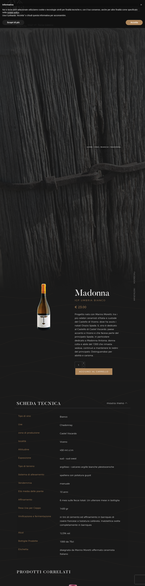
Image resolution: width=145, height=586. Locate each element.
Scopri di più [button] (13, 580)
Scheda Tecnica (39, 405)
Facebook (134, 278)
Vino (96, 147)
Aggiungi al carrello (94, 371)
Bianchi (105, 147)
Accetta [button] (134, 580)
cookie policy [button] (13, 570)
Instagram (134, 294)
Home (89, 147)
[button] (141, 562)
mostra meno (117, 404)
